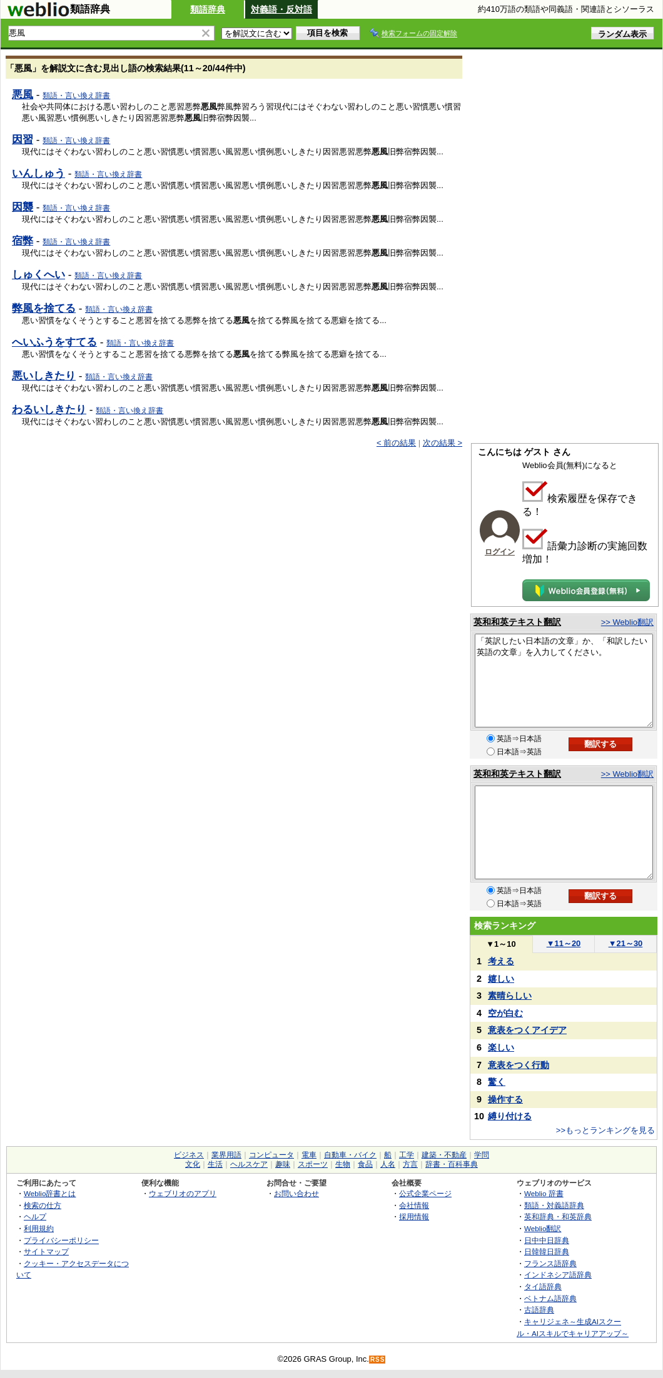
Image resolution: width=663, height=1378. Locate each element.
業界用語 (226, 1155)
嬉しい (501, 979)
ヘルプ (35, 1216)
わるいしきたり (49, 409)
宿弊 (22, 240)
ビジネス (189, 1155)
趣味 (282, 1164)
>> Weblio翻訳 (627, 622)
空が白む (505, 1013)
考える (501, 961)
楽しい (501, 1047)
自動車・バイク (350, 1155)
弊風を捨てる (44, 308)
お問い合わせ (296, 1193)
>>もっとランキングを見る (605, 1130)
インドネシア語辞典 (558, 1275)
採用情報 (414, 1216)
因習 (22, 139)
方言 (410, 1164)
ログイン (500, 551)
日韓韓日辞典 (546, 1251)
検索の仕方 (42, 1205)
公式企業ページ (425, 1193)
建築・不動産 (444, 1155)
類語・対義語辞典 (554, 1205)
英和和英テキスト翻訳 (517, 622)
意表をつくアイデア (527, 1030)
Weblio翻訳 (542, 1228)
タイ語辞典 (543, 1286)
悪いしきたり (44, 375)
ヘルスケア (249, 1164)
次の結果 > (442, 442)
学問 (481, 1155)
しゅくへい (38, 274)
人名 (387, 1164)
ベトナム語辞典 (550, 1298)
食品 (365, 1164)
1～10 (500, 944)
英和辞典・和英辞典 (558, 1216)
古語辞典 (539, 1310)
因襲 (22, 207)
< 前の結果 (396, 442)
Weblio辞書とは (50, 1193)
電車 (308, 1155)
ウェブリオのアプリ (182, 1193)
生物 (342, 1164)
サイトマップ (46, 1251)
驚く (496, 1082)
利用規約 (39, 1228)
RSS (377, 1359)
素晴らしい (510, 996)
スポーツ (313, 1164)
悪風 (22, 94)
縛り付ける (510, 1116)
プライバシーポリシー (61, 1240)
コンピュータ (271, 1155)
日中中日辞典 (546, 1240)
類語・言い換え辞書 (76, 95)
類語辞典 (207, 9)
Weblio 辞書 (544, 1193)
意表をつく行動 (518, 1065)
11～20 (564, 943)
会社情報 (414, 1205)
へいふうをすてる (54, 342)
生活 (215, 1164)
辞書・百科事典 (451, 1164)
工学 (406, 1155)
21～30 (626, 943)
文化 (192, 1164)
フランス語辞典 (550, 1263)
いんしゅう (38, 173)
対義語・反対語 (281, 9)
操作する (505, 1099)
